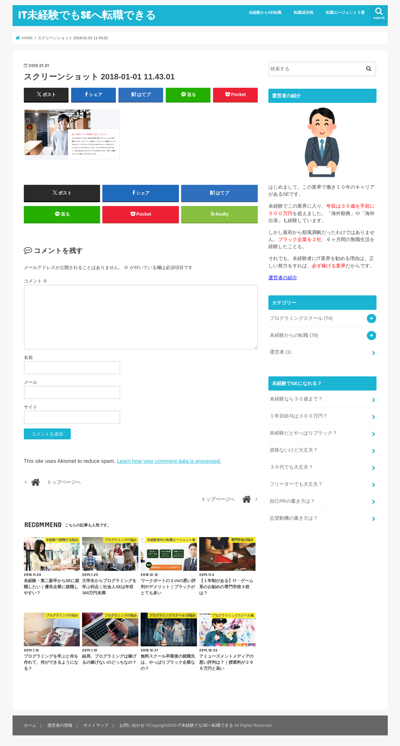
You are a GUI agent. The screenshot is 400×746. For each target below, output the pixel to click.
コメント (36, 280)
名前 (28, 357)
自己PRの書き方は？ (292, 501)
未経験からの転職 (294, 335)
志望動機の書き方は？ (294, 518)
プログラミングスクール (301, 318)
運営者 (280, 352)
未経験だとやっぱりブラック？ (303, 433)
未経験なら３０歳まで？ (296, 398)
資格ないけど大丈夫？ (294, 450)
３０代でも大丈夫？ (291, 467)
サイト (30, 406)
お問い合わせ (131, 725)
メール (30, 382)
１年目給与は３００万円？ (299, 415)
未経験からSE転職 (265, 12)
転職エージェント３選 (345, 12)
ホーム (30, 725)
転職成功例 (303, 12)
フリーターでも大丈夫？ (296, 484)
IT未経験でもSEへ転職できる (87, 14)
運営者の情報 (59, 725)
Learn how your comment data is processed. (169, 461)
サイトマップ (95, 725)
